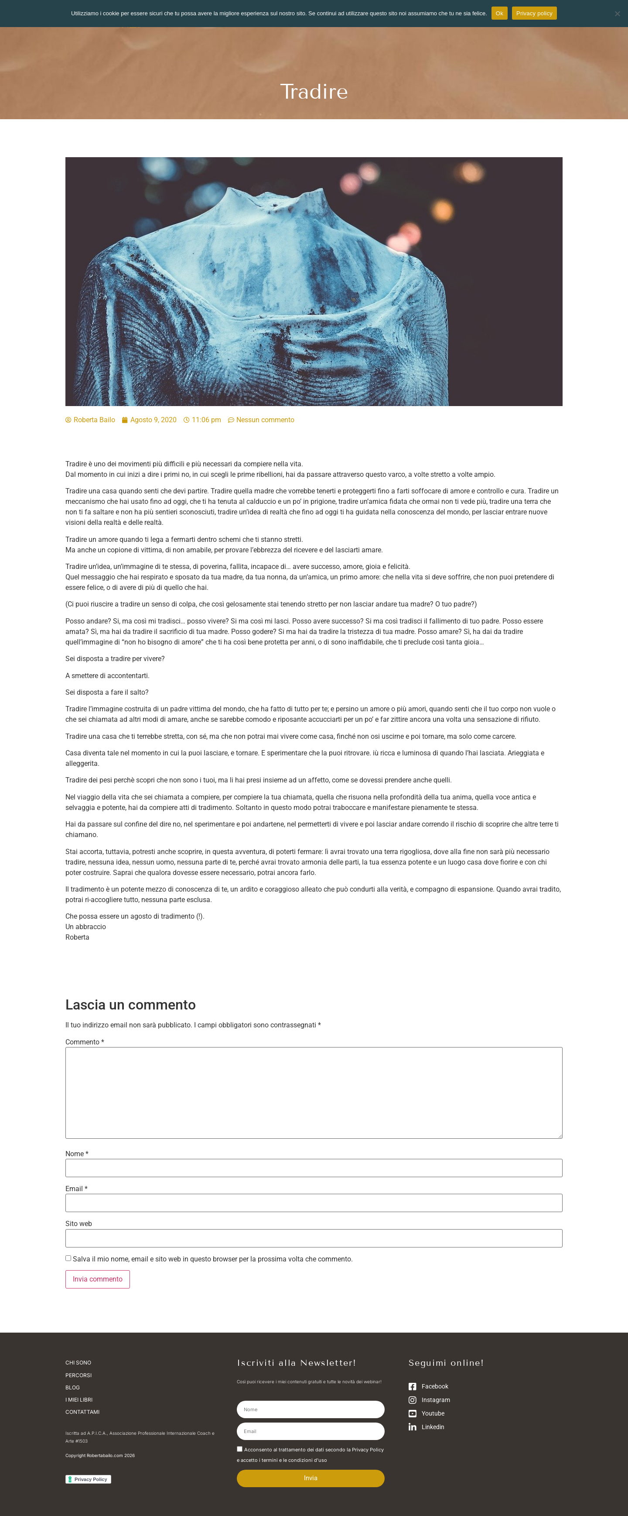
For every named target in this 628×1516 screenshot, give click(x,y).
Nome (77, 1154)
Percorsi (78, 1374)
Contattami (82, 1411)
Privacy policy (534, 13)
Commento (84, 1042)
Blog (72, 1387)
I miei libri (78, 1399)
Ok (499, 13)
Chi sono (80, 1362)
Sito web (78, 1223)
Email (76, 1188)
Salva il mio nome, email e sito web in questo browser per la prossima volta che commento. (213, 1259)
